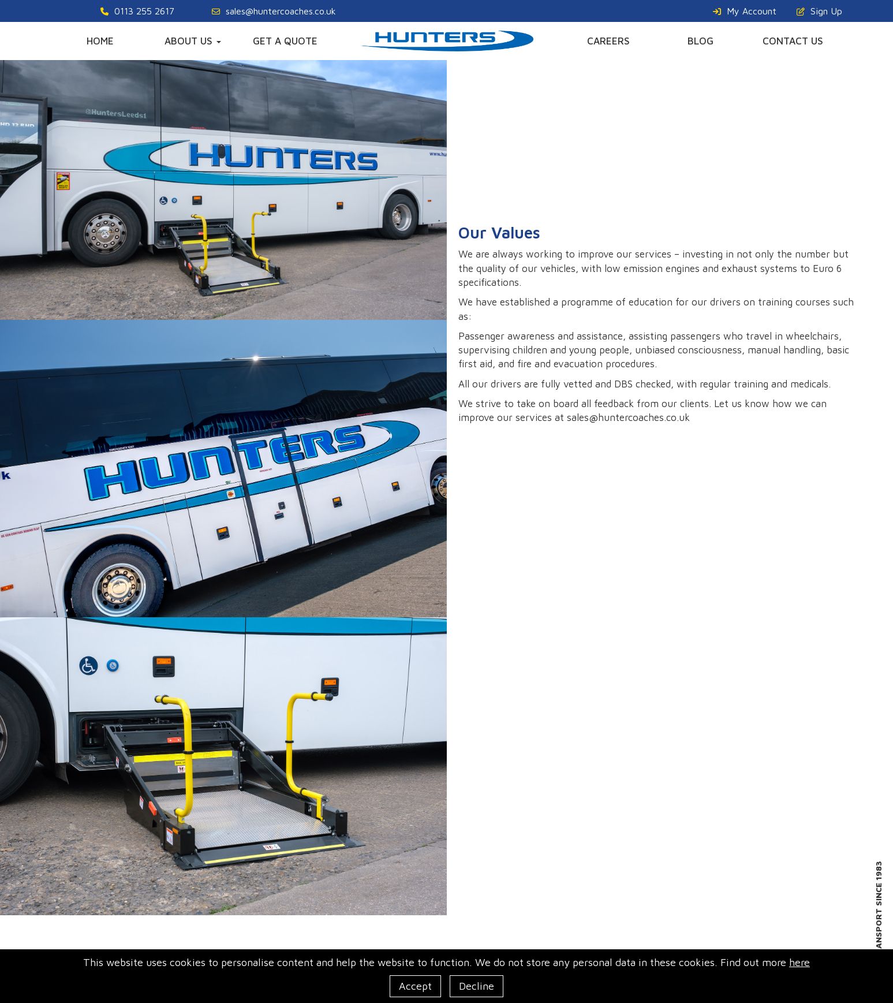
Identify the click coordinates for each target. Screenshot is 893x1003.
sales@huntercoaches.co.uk (274, 11)
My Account (744, 11)
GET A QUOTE (285, 41)
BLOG (700, 41)
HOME (100, 41)
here (799, 962)
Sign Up (819, 11)
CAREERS (608, 41)
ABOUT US (193, 41)
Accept (415, 986)
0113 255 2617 (137, 11)
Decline (476, 986)
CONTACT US (793, 41)
